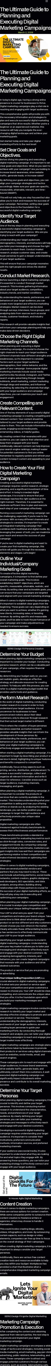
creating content (12, 436)
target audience (25, 231)
